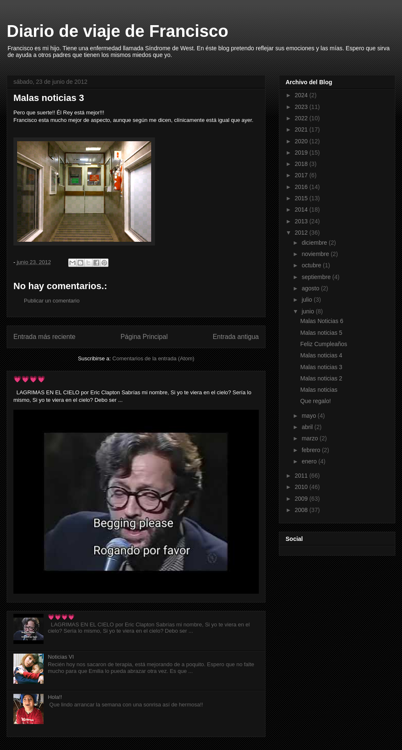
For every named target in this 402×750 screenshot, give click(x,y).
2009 (302, 498)
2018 (302, 163)
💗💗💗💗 (29, 379)
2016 (302, 187)
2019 (302, 152)
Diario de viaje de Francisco (117, 31)
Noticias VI (61, 657)
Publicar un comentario (52, 300)
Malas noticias (319, 389)
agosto (311, 288)
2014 (302, 209)
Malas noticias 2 (321, 378)
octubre (312, 265)
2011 (302, 475)
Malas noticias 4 (321, 355)
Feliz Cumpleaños (323, 344)
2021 (302, 129)
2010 (302, 487)
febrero (312, 450)
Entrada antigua (236, 336)
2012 (302, 232)
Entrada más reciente (44, 336)
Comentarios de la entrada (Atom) (153, 358)
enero (310, 461)
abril (308, 427)
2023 (302, 106)
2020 (302, 141)
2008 (302, 510)
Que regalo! (315, 401)
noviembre (316, 254)
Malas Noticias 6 (321, 321)
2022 (302, 118)
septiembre (317, 277)
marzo (311, 438)
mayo (309, 415)
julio (308, 299)
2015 (302, 198)
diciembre (315, 242)
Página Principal (144, 336)
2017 (302, 175)
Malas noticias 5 (321, 332)
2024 (302, 95)
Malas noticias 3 (321, 367)
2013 (302, 221)
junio (308, 311)
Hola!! (55, 697)
